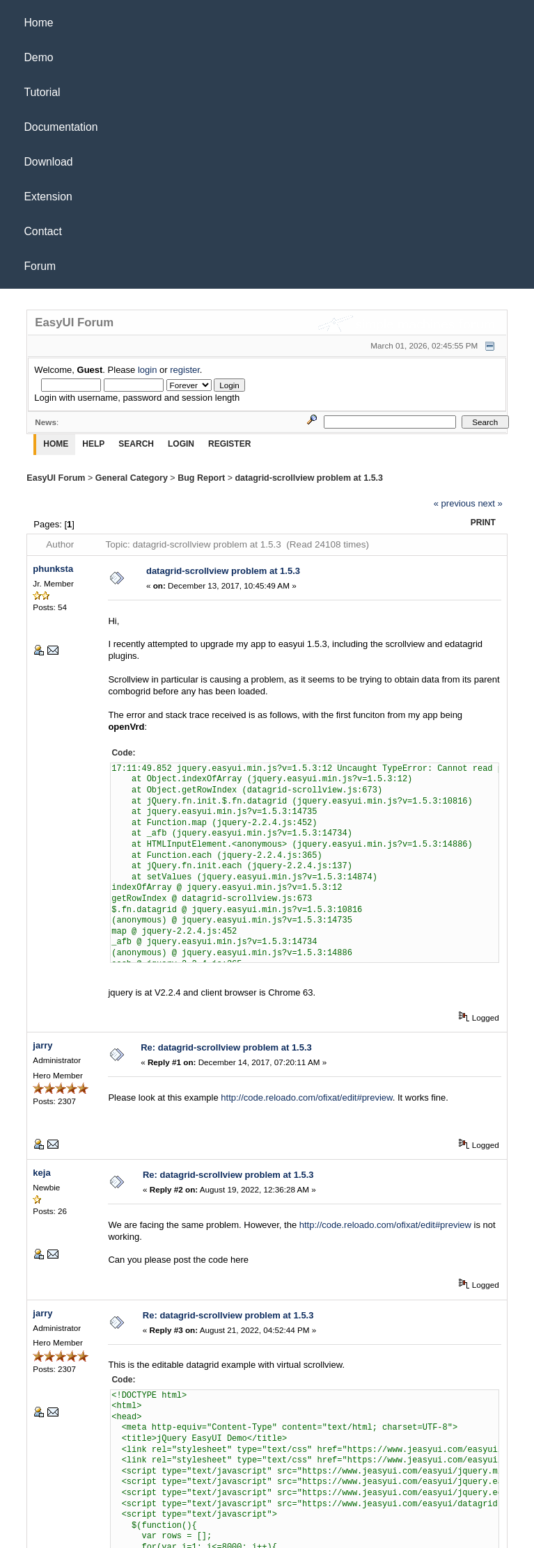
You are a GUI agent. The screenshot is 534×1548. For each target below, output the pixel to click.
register (185, 370)
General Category (131, 478)
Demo (39, 57)
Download (48, 162)
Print (483, 522)
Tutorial (42, 92)
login (147, 370)
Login (181, 444)
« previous (455, 503)
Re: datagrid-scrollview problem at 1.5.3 (226, 1047)
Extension (48, 196)
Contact (43, 231)
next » (490, 503)
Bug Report (201, 478)
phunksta (53, 569)
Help (93, 444)
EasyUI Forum (55, 478)
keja (41, 1172)
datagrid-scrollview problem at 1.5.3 (309, 478)
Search (136, 444)
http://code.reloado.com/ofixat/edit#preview (306, 1097)
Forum (40, 266)
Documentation (61, 127)
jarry (42, 1045)
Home (39, 23)
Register (229, 444)
